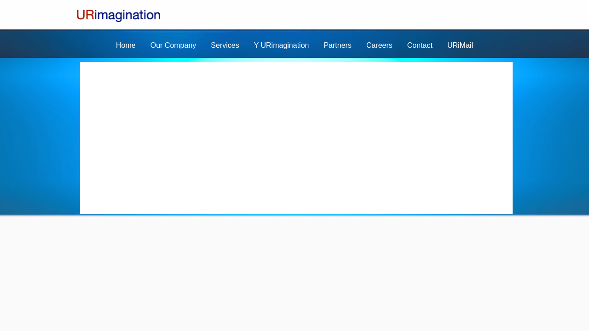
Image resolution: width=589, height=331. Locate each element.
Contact (420, 45)
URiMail (460, 45)
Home (126, 45)
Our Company (173, 45)
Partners (337, 45)
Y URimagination (281, 45)
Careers (379, 45)
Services (225, 45)
